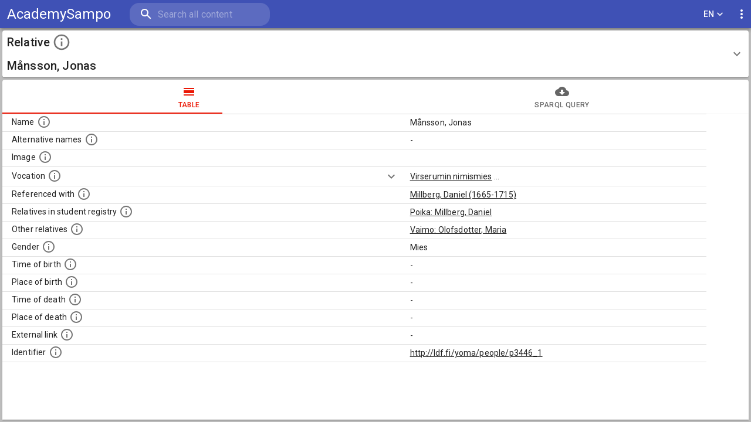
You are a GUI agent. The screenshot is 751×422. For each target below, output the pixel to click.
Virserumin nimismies (451, 176)
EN (713, 14)
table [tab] (189, 97)
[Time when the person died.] (75, 299)
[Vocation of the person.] (54, 175)
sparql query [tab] (562, 97)
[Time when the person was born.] (70, 264)
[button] (375, 53)
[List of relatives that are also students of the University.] (126, 211)
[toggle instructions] (61, 42)
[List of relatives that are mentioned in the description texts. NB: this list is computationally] (76, 229)
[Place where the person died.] (76, 317)
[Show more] (391, 176)
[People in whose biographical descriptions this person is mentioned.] (84, 194)
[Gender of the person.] (48, 246)
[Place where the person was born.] (71, 282)
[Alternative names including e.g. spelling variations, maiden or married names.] (91, 139)
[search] (199, 14)
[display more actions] (741, 14)
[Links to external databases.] (66, 334)
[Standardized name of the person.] (44, 122)
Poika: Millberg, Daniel (451, 212)
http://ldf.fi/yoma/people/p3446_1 (476, 353)
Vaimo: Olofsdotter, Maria (458, 229)
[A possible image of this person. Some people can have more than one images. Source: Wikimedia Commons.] (45, 157)
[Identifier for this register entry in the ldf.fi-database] (55, 352)
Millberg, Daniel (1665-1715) (463, 194)
